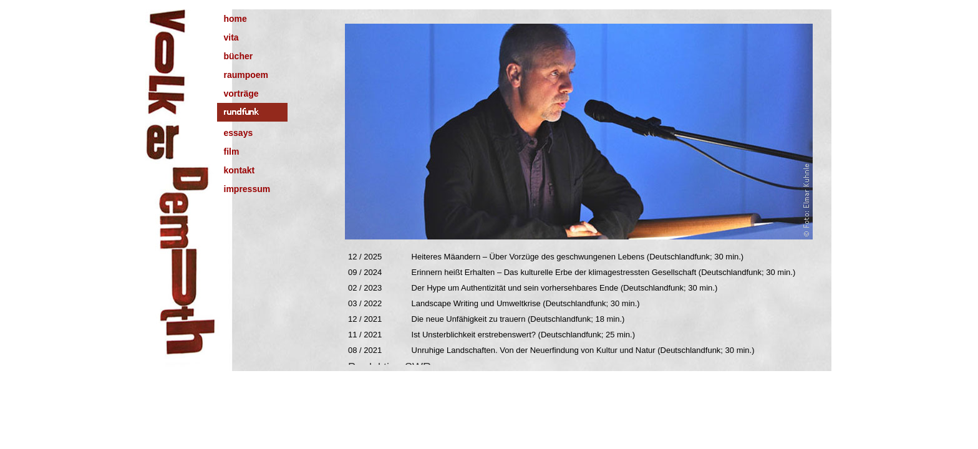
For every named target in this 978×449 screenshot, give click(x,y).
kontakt (239, 170)
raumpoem (246, 75)
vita (231, 37)
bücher (238, 56)
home (235, 19)
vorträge (241, 94)
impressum (247, 189)
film (232, 152)
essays (238, 133)
